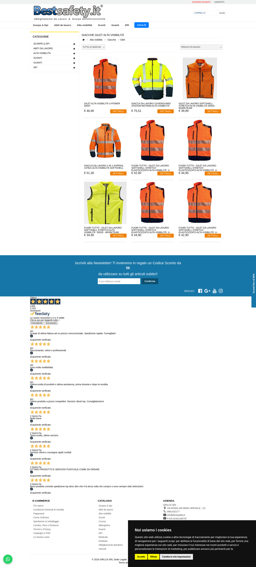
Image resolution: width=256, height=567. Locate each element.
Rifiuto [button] (153, 556)
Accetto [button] (141, 556)
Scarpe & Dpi (40, 25)
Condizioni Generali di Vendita (48, 509)
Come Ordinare (41, 517)
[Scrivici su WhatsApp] (8, 559)
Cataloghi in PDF (42, 533)
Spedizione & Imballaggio (46, 521)
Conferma (149, 281)
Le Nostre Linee (41, 537)
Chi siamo (38, 505)
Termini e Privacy (42, 529)
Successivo (51, 323)
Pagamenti (38, 513)
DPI (127, 25)
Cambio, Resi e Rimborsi (46, 525)
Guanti (115, 25)
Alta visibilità (84, 25)
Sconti (101, 25)
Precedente (36, 323)
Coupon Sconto (201, 2)
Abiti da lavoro (62, 25)
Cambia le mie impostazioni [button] (176, 556)
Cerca (141, 25)
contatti (219, 2)
